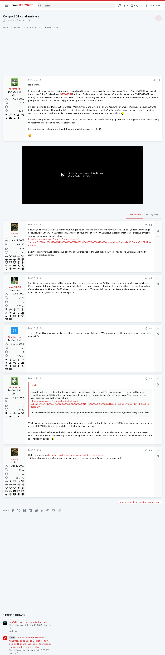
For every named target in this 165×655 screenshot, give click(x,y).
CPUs (121, 303)
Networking (124, 418)
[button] (6, 5)
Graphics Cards (126, 355)
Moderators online (125, 458)
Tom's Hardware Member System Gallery (139, 181)
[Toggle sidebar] (158, 18)
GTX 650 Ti (40, 97)
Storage (123, 403)
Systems (123, 190)
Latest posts (121, 339)
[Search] (76, 5)
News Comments (127, 215)
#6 (98, 472)
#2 (98, 240)
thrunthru (10, 20)
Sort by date (83, 230)
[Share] (102, 80)
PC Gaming (124, 234)
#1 (107, 80)
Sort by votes (101, 230)
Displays (123, 387)
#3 (98, 294)
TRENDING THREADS (124, 175)
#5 (98, 394)
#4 (98, 344)
